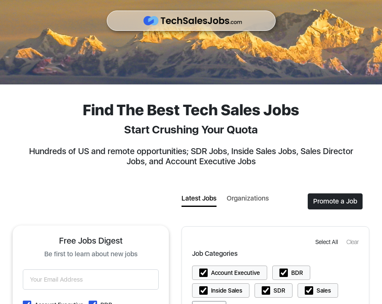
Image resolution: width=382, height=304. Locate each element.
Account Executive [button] (235, 272)
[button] (327, 242)
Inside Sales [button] (226, 290)
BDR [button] (297, 272)
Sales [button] (324, 290)
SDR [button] (279, 290)
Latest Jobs (199, 198)
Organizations (248, 198)
